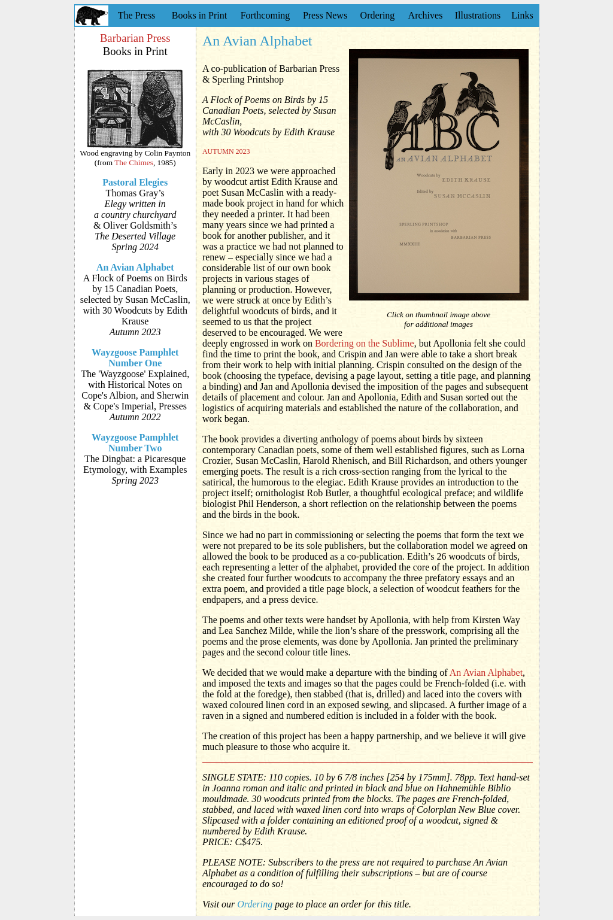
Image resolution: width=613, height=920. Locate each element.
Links (522, 15)
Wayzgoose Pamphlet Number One (135, 357)
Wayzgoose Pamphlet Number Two (135, 442)
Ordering (377, 15)
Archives (425, 15)
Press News (325, 15)
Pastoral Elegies (135, 182)
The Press (137, 15)
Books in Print (199, 15)
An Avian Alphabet (135, 267)
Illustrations (477, 15)
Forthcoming (265, 15)
